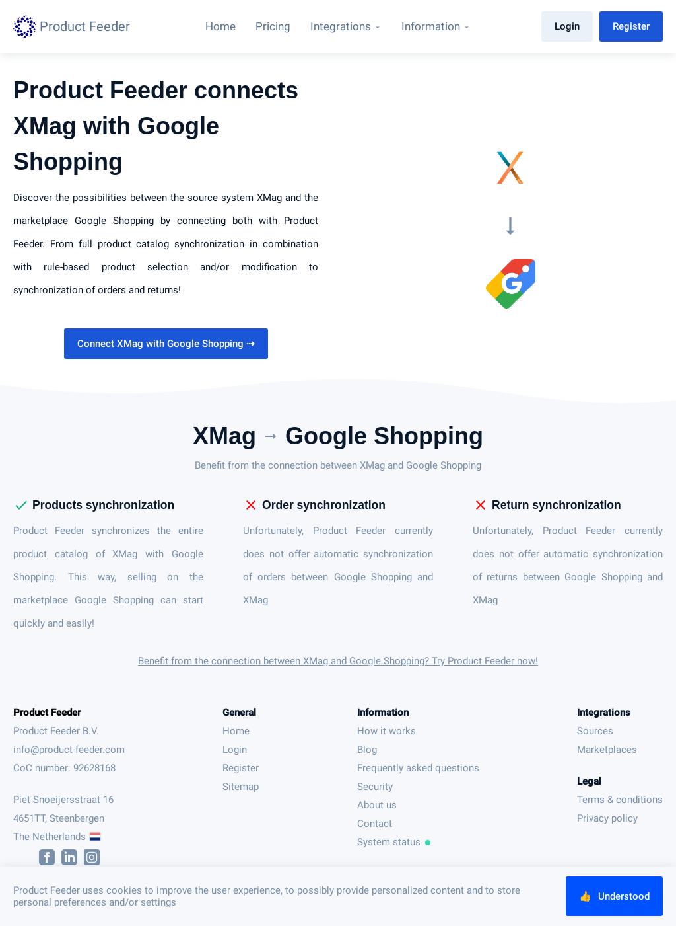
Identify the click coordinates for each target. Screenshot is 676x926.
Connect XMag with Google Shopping (166, 344)
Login (567, 26)
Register (631, 26)
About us (377, 805)
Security (375, 786)
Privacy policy (607, 818)
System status (394, 842)
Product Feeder (47, 712)
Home (236, 731)
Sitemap (240, 786)
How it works (386, 731)
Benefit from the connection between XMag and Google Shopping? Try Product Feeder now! (338, 661)
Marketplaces (607, 749)
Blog (367, 749)
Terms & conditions (620, 800)
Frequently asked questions (418, 768)
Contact (374, 824)
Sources (595, 731)
